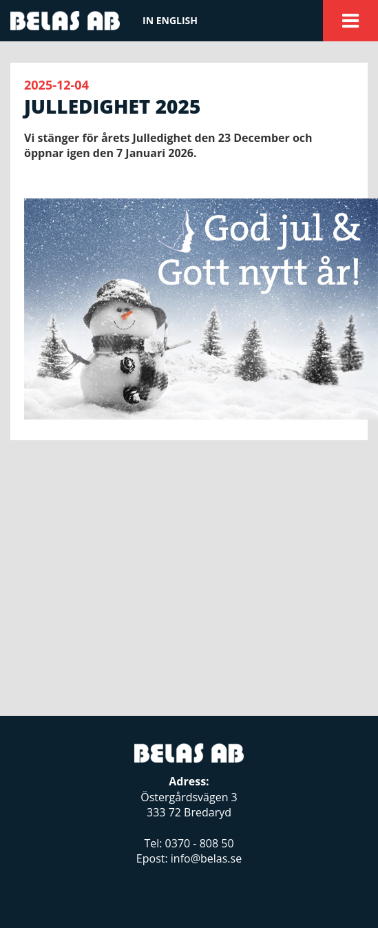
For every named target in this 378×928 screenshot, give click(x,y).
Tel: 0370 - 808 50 (188, 843)
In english (170, 20)
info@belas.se (206, 858)
